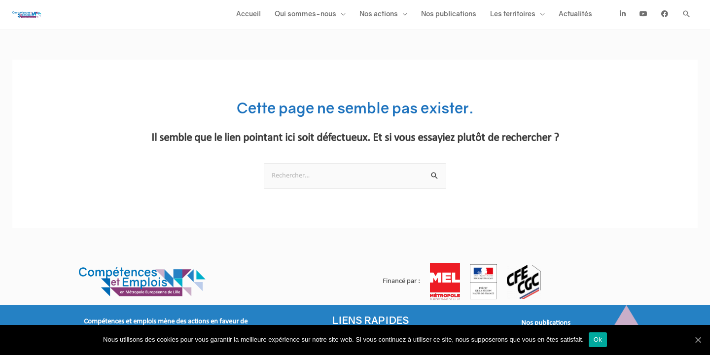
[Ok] (698, 340)
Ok (598, 339)
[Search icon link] (686, 18)
